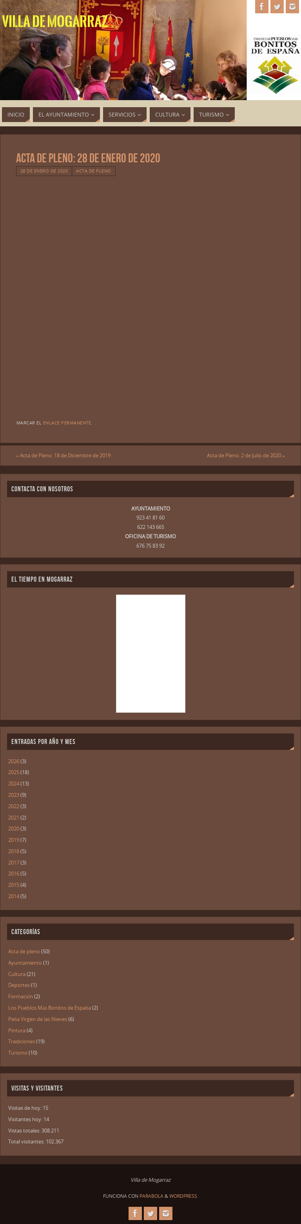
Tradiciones (21, 1041)
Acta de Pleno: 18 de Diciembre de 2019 (63, 455)
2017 (13, 862)
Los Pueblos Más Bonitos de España (49, 1007)
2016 (13, 873)
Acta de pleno (93, 171)
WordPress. (183, 1196)
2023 (13, 794)
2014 (13, 896)
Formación (20, 996)
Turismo (17, 1052)
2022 (13, 806)
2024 (13, 783)
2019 (13, 839)
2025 (13, 772)
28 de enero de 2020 (44, 171)
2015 (13, 884)
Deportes (19, 985)
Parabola (151, 1196)
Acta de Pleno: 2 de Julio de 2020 (246, 455)
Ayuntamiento (25, 962)
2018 (13, 851)
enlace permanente (67, 423)
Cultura (16, 974)
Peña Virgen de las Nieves (37, 1019)
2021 (13, 817)
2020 (13, 828)
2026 (13, 761)
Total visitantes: (27, 1141)
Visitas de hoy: (25, 1107)
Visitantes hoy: (26, 1119)
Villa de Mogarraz (55, 22)
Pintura (16, 1030)
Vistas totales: (25, 1130)
